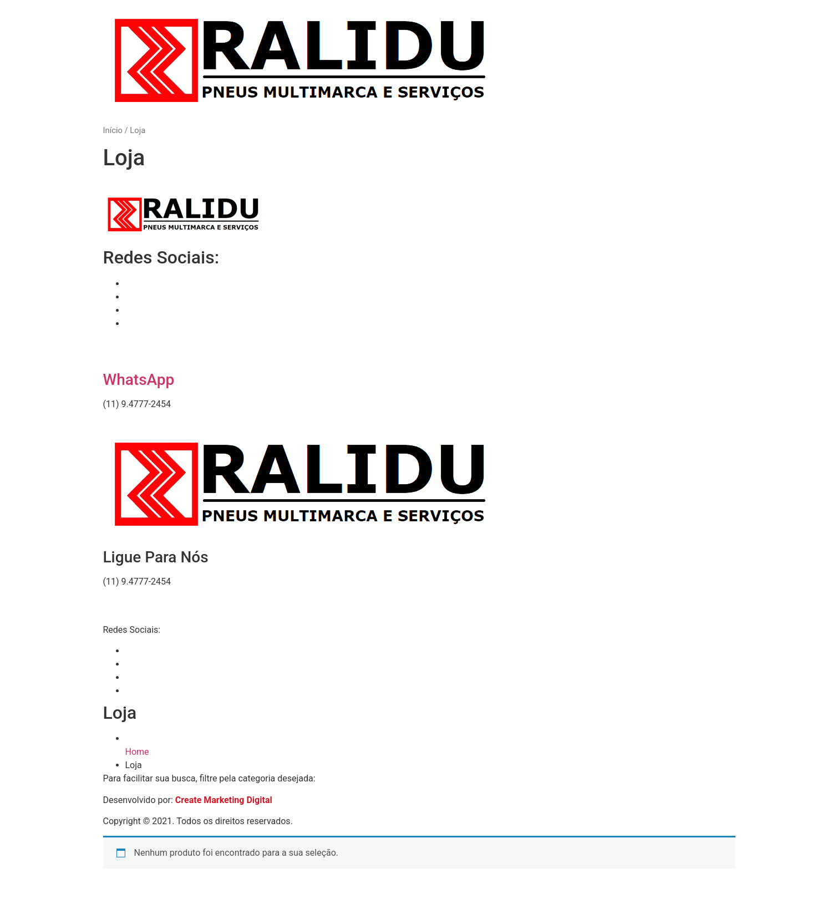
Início (113, 130)
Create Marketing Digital (223, 800)
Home (137, 751)
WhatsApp (139, 379)
